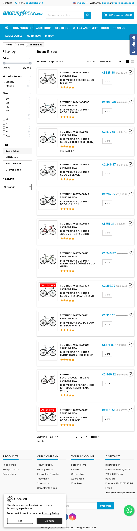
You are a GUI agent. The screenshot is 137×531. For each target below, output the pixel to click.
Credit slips (77, 474)
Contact (7, 2)
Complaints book (47, 488)
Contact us (43, 483)
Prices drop (9, 464)
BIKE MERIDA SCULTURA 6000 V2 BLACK (74, 173)
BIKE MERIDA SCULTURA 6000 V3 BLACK (74, 419)
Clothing (61, 28)
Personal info (78, 464)
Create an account (123, 2)
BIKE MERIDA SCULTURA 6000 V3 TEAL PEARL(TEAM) (77, 140)
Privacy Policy (45, 469)
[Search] (68, 15)
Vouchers (76, 483)
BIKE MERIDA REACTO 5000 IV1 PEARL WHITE (77, 324)
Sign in (105, 2)
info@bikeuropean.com (120, 492)
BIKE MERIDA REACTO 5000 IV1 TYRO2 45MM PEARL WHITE (77, 388)
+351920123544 (34, 2)
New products (11, 469)
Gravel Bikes (13, 169)
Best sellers (9, 474)
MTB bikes (12, 157)
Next (95, 437)
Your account (82, 456)
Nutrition (34, 36)
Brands (8, 179)
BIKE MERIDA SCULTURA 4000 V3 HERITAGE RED (74, 232)
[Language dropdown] (80, 3)
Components (22, 28)
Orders (75, 469)
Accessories (13, 36)
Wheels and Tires (84, 28)
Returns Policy (45, 464)
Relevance (111, 62)
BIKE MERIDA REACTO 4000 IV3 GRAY (77, 81)
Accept (49, 520)
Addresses (77, 478)
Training (119, 28)
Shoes (104, 28)
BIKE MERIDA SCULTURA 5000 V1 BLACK (74, 203)
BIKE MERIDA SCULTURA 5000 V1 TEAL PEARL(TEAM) (77, 294)
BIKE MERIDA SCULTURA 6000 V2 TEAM (74, 111)
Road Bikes (12, 151)
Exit (20, 520)
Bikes (48, 36)
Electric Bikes (13, 163)
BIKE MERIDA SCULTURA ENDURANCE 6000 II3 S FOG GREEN (77, 263)
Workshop (43, 28)
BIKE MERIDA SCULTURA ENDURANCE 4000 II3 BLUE (76, 353)
